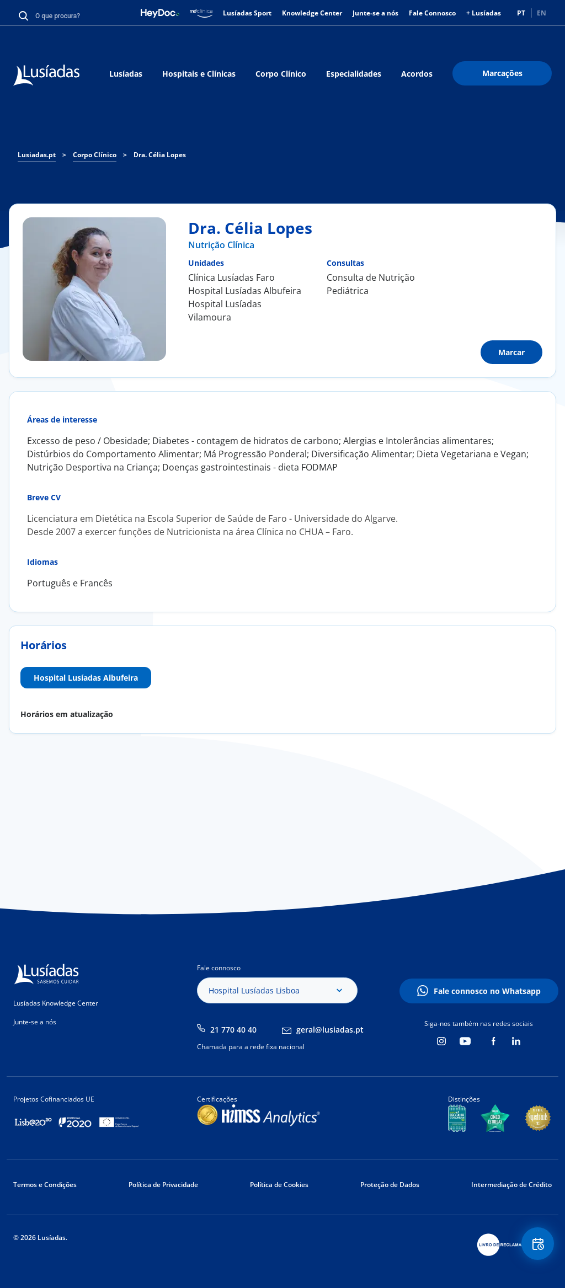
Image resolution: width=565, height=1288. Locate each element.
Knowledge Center (312, 13)
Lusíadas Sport (247, 13)
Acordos (417, 73)
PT (521, 13)
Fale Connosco (432, 13)
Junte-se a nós (375, 13)
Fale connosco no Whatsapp (487, 991)
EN (541, 13)
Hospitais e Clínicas (199, 73)
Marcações (502, 73)
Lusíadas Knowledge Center (55, 1003)
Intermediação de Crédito (511, 1184)
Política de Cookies (279, 1184)
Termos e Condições (45, 1184)
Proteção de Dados (389, 1184)
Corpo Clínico (280, 73)
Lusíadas (125, 73)
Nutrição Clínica (221, 245)
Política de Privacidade (163, 1184)
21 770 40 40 (233, 1029)
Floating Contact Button (534, 1246)
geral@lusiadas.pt (330, 1029)
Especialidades (353, 73)
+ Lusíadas (483, 13)
